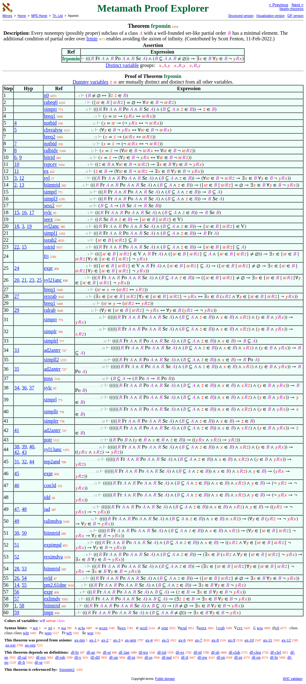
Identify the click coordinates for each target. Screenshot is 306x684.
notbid (50, 123)
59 (16, 612)
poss (48, 378)
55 (24, 585)
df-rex (41, 657)
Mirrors (7, 16)
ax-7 (198, 640)
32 (24, 461)
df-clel (275, 652)
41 (16, 430)
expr (48, 268)
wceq (103, 627)
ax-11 (267, 640)
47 (16, 509)
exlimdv (52, 598)
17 (31, 212)
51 (16, 545)
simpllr (51, 411)
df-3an (124, 652)
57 (16, 598)
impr (48, 612)
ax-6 (182, 640)
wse (90, 632)
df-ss (148, 657)
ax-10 (249, 640)
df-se (38, 662)
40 (31, 446)
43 (24, 452)
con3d (50, 485)
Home (22, 16)
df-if (184, 657)
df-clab (234, 652)
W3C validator (293, 679)
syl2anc (51, 226)
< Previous (278, 5)
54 (24, 578)
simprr (50, 109)
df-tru (143, 652)
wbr (26, 632)
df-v (78, 657)
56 (16, 591)
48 (24, 509)
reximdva (53, 556)
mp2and (52, 461)
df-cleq (255, 652)
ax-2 (104, 640)
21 (24, 280)
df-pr (238, 657)
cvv (240, 627)
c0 (277, 627)
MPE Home (39, 16)
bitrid (49, 157)
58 (21, 605)
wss (260, 627)
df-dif (95, 657)
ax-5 (165, 640)
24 (16, 268)
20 (16, 280)
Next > (297, 5)
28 (16, 568)
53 (24, 568)
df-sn (221, 657)
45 (16, 473)
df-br (274, 657)
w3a (81, 627)
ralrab (49, 310)
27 (16, 296)
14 (16, 585)
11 (16, 171)
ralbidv (51, 150)
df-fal (161, 652)
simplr (50, 331)
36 (24, 387)
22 (16, 246)
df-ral (22, 657)
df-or (107, 652)
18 (16, 226)
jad (47, 509)
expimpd (52, 545)
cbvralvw (53, 129)
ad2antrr (52, 350)
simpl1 (51, 233)
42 (16, 452)
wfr (69, 632)
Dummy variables (90, 82)
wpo (47, 632)
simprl (50, 191)
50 (24, 533)
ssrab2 (50, 240)
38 (16, 446)
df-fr (21, 662)
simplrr (51, 421)
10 (16, 164)
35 (16, 369)
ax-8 (215, 640)
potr (48, 439)
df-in (131, 657)
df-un (113, 657)
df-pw (202, 657)
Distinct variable (122, 65)
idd (47, 497)
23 (31, 280)
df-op (256, 657)
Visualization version (270, 16)
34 (16, 387)
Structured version (240, 16)
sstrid (49, 246)
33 (16, 350)
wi (50, 627)
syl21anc (53, 280)
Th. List (58, 16)
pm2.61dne (55, 585)
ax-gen (130, 640)
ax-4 (149, 640)
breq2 (49, 136)
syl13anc (53, 449)
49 (16, 521)
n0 (46, 95)
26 (16, 578)
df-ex (180, 652)
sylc (48, 212)
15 (16, 212)
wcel (144, 627)
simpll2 (51, 359)
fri (46, 256)
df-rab (60, 657)
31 (16, 461)
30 (16, 533)
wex (122, 627)
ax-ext (10, 645)
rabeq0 (51, 102)
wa (63, 627)
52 (16, 556)
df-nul (167, 657)
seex (48, 219)
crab (221, 627)
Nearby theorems (291, 9)
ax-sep (30, 645)
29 (16, 310)
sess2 (49, 205)
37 (31, 387)
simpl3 (51, 198)
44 (31, 461)
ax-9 (231, 640)
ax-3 (116, 640)
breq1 (49, 116)
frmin (92, 38)
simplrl (51, 340)
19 (29, 226)
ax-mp (80, 640)
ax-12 (286, 640)
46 (16, 485)
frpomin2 (66, 669)
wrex (202, 627)
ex (46, 171)
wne (164, 627)
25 (39, 280)
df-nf (198, 652)
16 (24, 212)
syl (47, 178)
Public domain (165, 679)
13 (21, 185)
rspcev (50, 164)
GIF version (295, 16)
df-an (90, 652)
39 (24, 446)
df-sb (215, 652)
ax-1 (93, 640)
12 (21, 178)
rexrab (50, 296)
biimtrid (52, 185)
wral (183, 627)
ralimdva (53, 521)
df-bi (75, 652)
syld (48, 578)
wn (35, 627)
